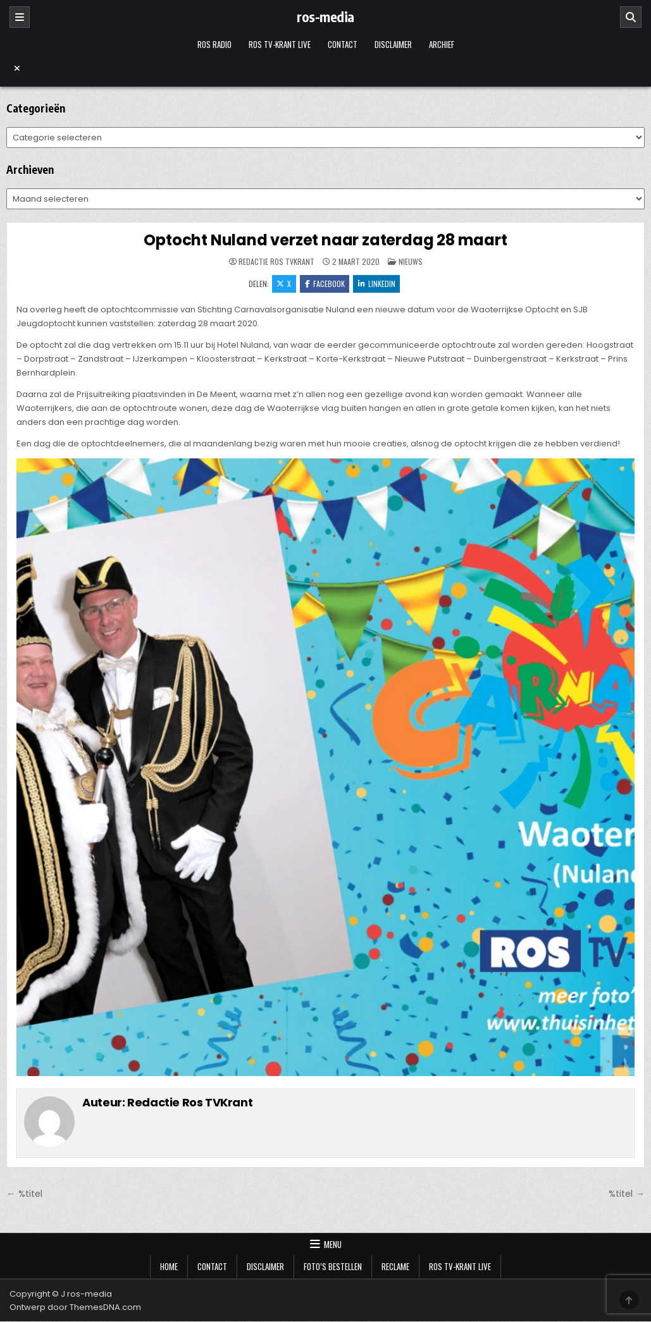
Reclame (395, 1267)
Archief (441, 44)
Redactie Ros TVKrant (276, 262)
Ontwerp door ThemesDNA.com (75, 1308)
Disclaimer (393, 44)
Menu (333, 1245)
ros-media (325, 16)
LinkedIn (377, 283)
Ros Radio (214, 44)
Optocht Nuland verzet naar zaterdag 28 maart (325, 240)
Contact (342, 44)
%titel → (626, 1194)
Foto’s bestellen (333, 1267)
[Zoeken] (631, 17)
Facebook (325, 283)
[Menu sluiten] (325, 68)
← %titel (24, 1194)
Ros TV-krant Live (280, 44)
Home (169, 1267)
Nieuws (411, 261)
